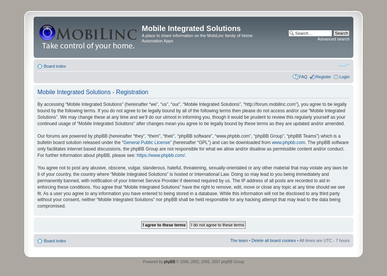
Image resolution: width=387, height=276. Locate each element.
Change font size (344, 64)
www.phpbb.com (288, 142)
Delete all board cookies (274, 240)
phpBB (169, 262)
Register (323, 76)
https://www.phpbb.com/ (161, 155)
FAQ (303, 76)
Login (344, 76)
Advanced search (333, 39)
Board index (55, 66)
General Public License (146, 142)
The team (239, 240)
